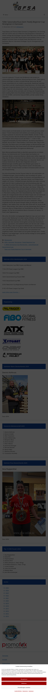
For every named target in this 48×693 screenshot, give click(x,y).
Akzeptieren (24, 679)
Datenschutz (25, 691)
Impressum (31, 691)
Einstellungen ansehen (24, 687)
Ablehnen (24, 683)
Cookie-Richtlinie (18, 691)
